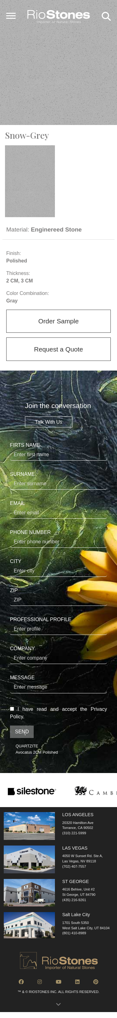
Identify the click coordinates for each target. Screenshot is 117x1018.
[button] (58, 1006)
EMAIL (58, 510)
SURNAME (58, 481)
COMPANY (58, 655)
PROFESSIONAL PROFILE (58, 626)
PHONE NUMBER (58, 539)
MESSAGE (58, 684)
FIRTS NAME (58, 451)
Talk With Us (48, 422)
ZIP (58, 597)
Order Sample (58, 321)
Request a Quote (58, 349)
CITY (58, 568)
